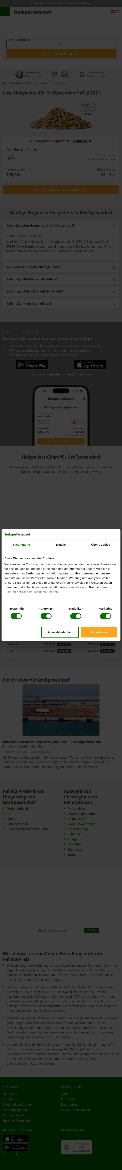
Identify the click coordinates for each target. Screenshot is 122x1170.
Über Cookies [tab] (100, 544)
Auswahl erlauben (60, 632)
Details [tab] (61, 544)
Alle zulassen (99, 632)
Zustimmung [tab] (21, 544)
